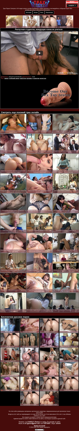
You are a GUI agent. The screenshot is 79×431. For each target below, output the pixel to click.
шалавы (29, 78)
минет (6, 78)
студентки (35, 78)
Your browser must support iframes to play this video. (39, 53)
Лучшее (36, 12)
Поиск (41, 12)
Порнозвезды (49, 12)
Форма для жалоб (39, 425)
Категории (28, 12)
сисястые (43, 78)
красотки (23, 78)
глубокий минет (14, 78)
